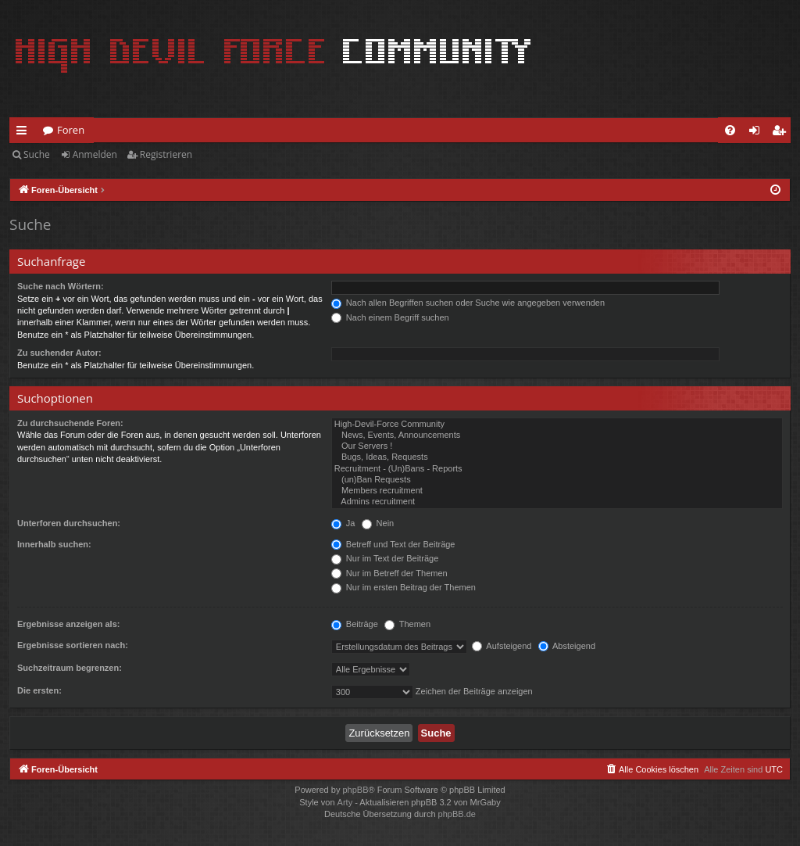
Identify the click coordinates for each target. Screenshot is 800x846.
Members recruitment (557, 491)
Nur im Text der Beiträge (384, 558)
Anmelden (95, 154)
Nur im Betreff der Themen (389, 573)
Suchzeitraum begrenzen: (69, 667)
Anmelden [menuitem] (758, 133)
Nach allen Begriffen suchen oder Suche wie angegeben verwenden (468, 302)
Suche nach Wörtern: (60, 286)
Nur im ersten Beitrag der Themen (403, 587)
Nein (378, 523)
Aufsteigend (502, 646)
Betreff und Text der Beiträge (393, 544)
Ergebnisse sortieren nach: (72, 645)
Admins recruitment (557, 501)
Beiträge (354, 624)
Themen (407, 624)
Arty (345, 802)
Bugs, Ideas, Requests (557, 457)
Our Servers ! (557, 446)
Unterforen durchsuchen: (68, 523)
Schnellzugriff (25, 133)
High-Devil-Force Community (557, 424)
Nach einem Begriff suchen (390, 317)
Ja (343, 523)
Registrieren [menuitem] (782, 133)
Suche (36, 154)
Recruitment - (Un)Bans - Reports (557, 469)
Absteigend (567, 646)
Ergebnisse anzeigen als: (68, 624)
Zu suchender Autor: (59, 352)
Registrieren (166, 154)
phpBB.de (457, 814)
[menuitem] (730, 130)
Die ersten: (39, 690)
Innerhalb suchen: (54, 544)
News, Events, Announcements (557, 435)
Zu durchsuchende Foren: (70, 423)
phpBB (355, 789)
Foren (70, 130)
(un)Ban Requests (557, 480)
